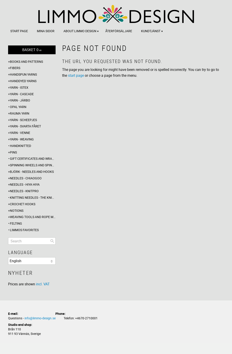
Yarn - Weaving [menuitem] (22, 139)
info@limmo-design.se (40, 318)
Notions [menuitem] (16, 210)
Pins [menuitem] (13, 152)
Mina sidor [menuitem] (45, 31)
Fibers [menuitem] (15, 68)
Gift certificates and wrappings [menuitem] (33, 158)
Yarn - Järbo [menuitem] (20, 100)
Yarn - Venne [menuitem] (20, 133)
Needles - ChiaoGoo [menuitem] (26, 178)
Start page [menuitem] (19, 31)
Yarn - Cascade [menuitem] (22, 94)
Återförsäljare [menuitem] (118, 31)
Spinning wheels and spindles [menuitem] (33, 165)
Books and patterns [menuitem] (26, 61)
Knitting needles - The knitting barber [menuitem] (33, 197)
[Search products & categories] (32, 241)
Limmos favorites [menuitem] (24, 230)
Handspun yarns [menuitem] (23, 74)
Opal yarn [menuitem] (18, 107)
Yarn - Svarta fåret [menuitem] (25, 126)
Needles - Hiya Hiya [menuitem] (25, 184)
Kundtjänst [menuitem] (150, 31)
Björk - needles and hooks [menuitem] (32, 171)
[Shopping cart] (32, 49)
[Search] (52, 241)
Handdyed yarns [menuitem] (23, 81)
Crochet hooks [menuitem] (22, 204)
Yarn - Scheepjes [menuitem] (23, 120)
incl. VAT (43, 284)
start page (76, 75)
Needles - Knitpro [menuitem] (24, 191)
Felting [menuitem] (16, 223)
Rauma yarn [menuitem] (19, 113)
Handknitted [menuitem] (20, 146)
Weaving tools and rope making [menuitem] (33, 217)
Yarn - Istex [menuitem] (19, 87)
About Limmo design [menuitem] (79, 31)
